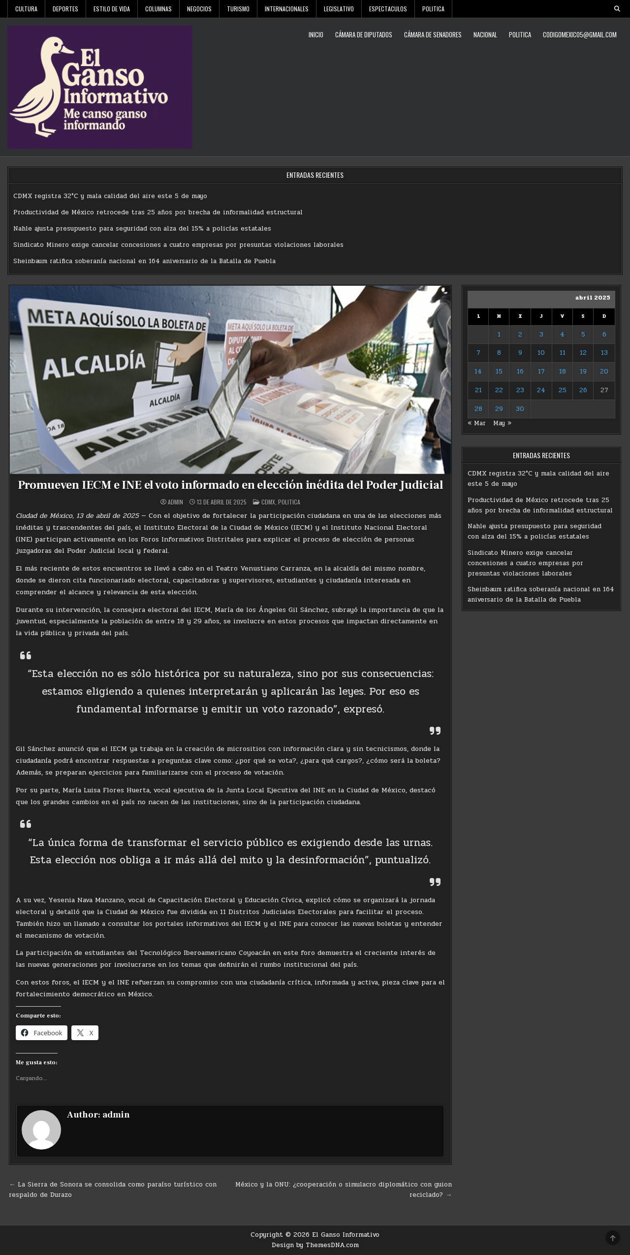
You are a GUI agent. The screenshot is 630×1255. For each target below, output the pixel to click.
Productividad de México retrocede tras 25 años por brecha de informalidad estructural (158, 212)
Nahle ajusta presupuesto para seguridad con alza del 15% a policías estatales (142, 229)
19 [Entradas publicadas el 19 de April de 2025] (583, 371)
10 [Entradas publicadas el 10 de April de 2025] (541, 353)
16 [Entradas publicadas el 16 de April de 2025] (520, 371)
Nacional (485, 34)
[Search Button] (617, 8)
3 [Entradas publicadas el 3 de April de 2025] (541, 334)
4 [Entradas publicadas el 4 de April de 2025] (562, 334)
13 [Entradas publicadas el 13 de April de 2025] (604, 353)
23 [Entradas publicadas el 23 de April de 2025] (520, 390)
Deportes (65, 8)
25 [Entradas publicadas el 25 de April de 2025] (563, 390)
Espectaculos (388, 8)
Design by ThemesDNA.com (315, 1245)
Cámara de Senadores (433, 34)
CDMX (268, 502)
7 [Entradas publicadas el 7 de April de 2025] (478, 353)
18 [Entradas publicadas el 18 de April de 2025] (562, 371)
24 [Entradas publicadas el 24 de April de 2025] (541, 390)
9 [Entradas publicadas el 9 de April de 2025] (520, 353)
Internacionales (287, 8)
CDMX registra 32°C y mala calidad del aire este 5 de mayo (110, 196)
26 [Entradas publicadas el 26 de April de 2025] (583, 390)
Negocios (199, 8)
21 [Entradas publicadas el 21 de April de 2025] (478, 390)
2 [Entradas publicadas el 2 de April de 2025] (520, 334)
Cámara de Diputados (363, 34)
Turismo (238, 8)
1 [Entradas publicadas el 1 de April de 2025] (499, 334)
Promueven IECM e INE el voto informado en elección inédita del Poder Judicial (230, 485)
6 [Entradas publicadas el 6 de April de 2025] (604, 334)
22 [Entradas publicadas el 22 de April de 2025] (499, 390)
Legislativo (339, 8)
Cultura (26, 8)
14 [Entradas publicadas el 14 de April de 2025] (478, 371)
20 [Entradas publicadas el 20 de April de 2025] (604, 371)
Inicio (316, 34)
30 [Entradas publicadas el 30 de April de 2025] (520, 409)
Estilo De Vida (112, 8)
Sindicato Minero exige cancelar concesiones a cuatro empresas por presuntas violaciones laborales (178, 245)
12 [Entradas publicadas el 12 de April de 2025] (583, 353)
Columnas (158, 8)
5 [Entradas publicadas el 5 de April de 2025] (583, 334)
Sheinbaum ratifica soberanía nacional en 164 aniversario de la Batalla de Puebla (144, 261)
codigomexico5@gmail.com (580, 34)
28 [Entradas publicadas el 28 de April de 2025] (478, 409)
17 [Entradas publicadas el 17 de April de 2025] (541, 371)
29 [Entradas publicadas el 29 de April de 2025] (499, 409)
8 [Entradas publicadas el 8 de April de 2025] (499, 353)
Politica (433, 8)
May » (502, 423)
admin (175, 502)
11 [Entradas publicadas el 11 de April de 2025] (563, 353)
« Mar (477, 423)
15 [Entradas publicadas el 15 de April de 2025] (499, 371)
